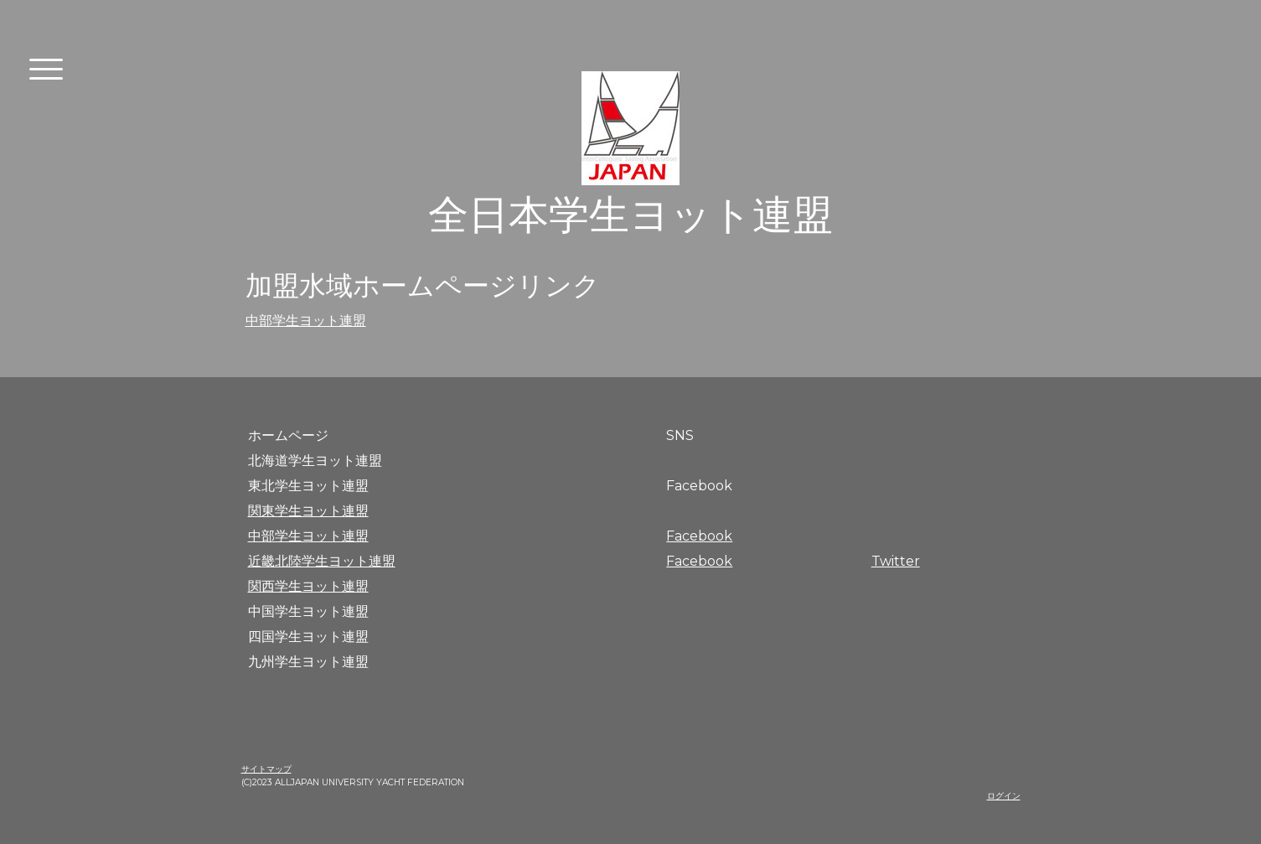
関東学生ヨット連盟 (308, 511)
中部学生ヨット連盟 (305, 321)
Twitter (895, 561)
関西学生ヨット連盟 (308, 586)
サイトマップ (266, 769)
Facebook (699, 536)
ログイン (1004, 795)
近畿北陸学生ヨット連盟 (321, 561)
